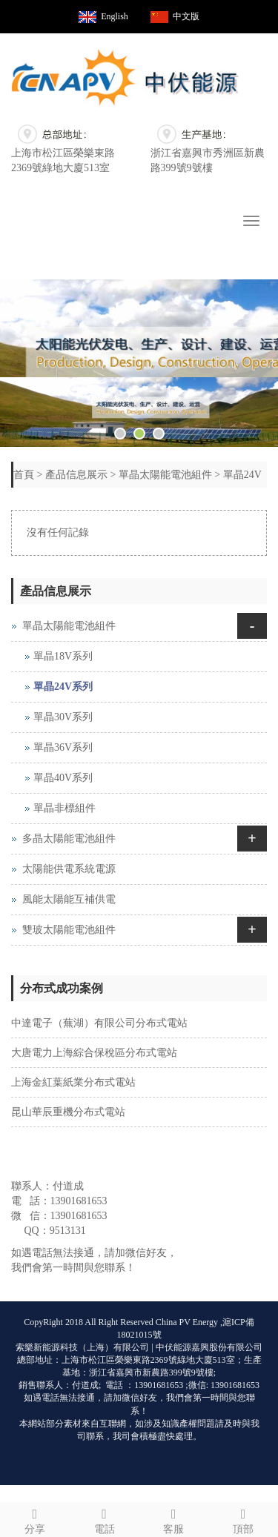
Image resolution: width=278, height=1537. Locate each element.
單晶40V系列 (63, 777)
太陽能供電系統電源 (69, 868)
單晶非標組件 (64, 808)
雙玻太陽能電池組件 (69, 929)
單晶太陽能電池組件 (165, 474)
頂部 (243, 1519)
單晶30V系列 (63, 717)
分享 (35, 1519)
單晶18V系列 (63, 656)
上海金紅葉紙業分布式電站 (73, 1082)
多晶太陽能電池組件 (69, 838)
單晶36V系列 (63, 747)
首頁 (23, 474)
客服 (174, 1519)
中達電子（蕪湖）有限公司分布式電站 (99, 1023)
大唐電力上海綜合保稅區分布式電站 (94, 1052)
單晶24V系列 (63, 686)
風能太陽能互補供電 (69, 899)
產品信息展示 (76, 474)
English (114, 16)
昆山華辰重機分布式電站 (68, 1112)
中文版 (186, 16)
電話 (104, 1519)
